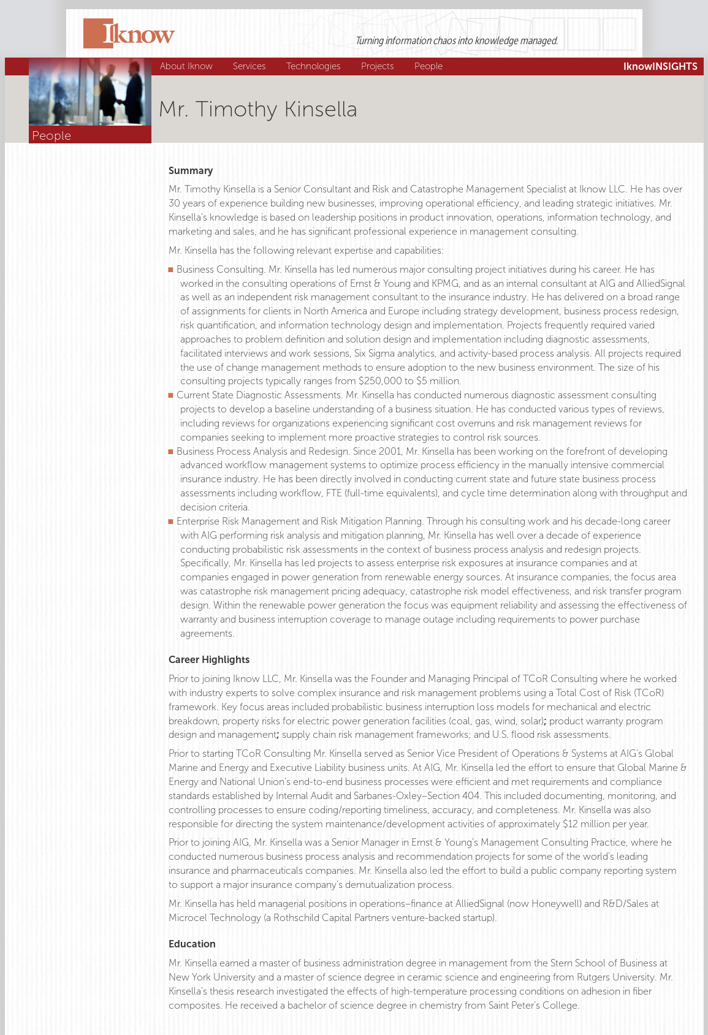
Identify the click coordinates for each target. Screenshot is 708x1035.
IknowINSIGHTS (660, 66)
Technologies (315, 66)
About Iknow (188, 66)
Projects (379, 66)
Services (251, 66)
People (430, 66)
